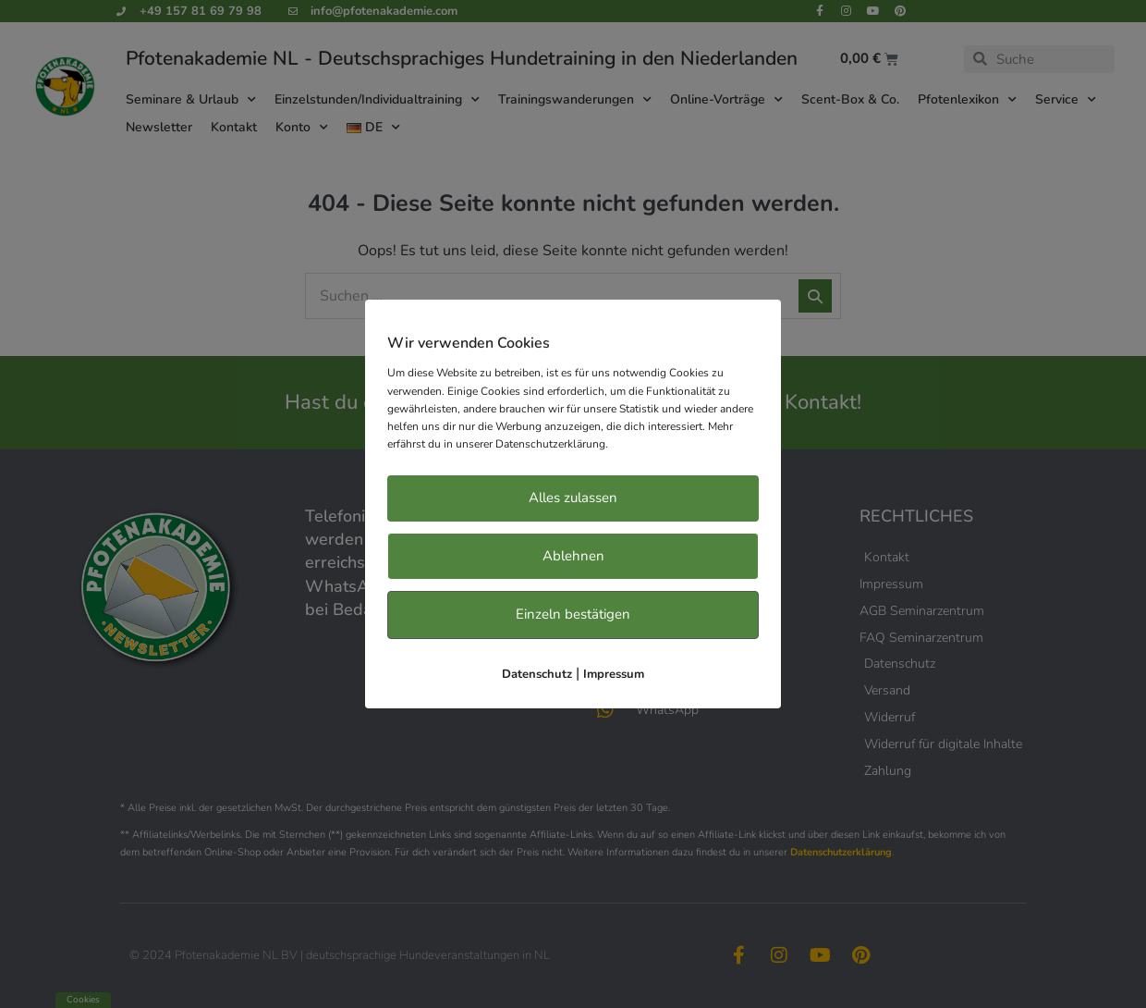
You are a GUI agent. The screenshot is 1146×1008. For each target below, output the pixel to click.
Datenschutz (537, 674)
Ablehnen (573, 556)
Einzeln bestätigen (573, 614)
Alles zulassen (573, 497)
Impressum (613, 674)
